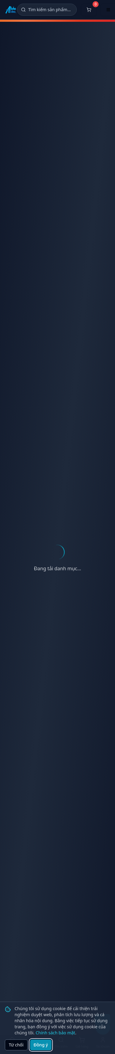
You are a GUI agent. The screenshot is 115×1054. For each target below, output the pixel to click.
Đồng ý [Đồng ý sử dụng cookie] (41, 1045)
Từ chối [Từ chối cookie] (16, 1045)
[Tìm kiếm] (47, 10)
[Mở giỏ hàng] (89, 10)
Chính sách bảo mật (55, 1033)
